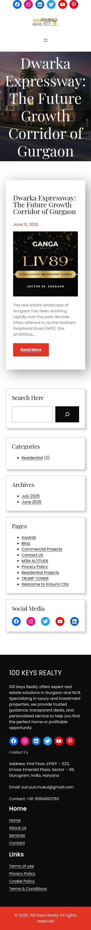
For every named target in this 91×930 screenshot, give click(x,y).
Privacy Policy (35, 566)
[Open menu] (46, 40)
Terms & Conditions (28, 889)
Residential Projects (40, 572)
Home (15, 820)
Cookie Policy (22, 881)
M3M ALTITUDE (35, 561)
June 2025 (31, 502)
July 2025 (31, 496)
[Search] (67, 414)
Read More (30, 349)
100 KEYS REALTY (35, 673)
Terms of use (21, 866)
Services (17, 835)
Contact (17, 843)
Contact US (32, 555)
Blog (26, 543)
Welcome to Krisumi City (45, 584)
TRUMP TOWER (35, 578)
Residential (32, 458)
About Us (17, 828)
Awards (29, 537)
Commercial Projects (42, 549)
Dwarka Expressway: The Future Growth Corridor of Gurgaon (44, 204)
